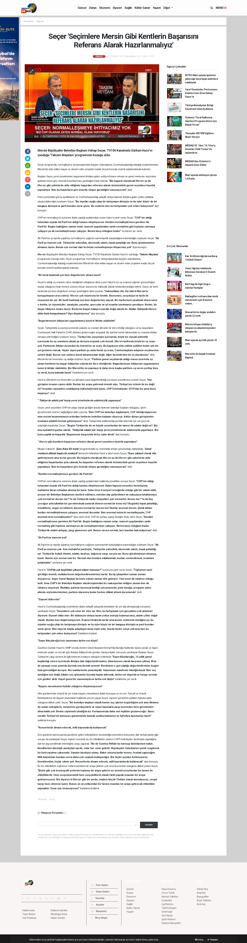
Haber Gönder (58, 918)
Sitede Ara (202, 889)
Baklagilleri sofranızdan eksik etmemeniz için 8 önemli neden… (201, 300)
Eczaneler (167, 900)
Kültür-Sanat (142, 7)
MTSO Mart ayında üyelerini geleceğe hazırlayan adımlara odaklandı (201, 79)
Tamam (212, 939)
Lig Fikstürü (167, 904)
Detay (199, 939)
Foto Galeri (99, 885)
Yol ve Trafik (168, 892)
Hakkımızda (28, 910)
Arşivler (97, 904)
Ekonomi (104, 7)
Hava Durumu (169, 889)
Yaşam (157, 7)
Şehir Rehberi (169, 919)
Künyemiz (99, 911)
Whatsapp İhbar (59, 914)
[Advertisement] (193, 214)
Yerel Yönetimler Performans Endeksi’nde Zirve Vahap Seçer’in (201, 93)
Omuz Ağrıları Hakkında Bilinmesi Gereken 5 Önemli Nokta (200, 272)
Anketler (201, 892)
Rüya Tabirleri (204, 900)
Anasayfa (28, 21)
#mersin (42, 799)
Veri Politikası (29, 918)
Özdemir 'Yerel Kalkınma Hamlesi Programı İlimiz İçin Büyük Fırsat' (201, 121)
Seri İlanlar (167, 915)
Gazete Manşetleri (171, 923)
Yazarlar (98, 898)
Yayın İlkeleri (28, 914)
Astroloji (201, 904)
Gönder (149, 824)
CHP (133, 412)
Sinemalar (167, 911)
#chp (52, 799)
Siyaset (117, 7)
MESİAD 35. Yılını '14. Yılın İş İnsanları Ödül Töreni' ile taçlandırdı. (200, 149)
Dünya (93, 7)
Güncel (82, 7)
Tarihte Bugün (169, 908)
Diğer (167, 7)
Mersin (140, 180)
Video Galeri (100, 891)
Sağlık (128, 7)
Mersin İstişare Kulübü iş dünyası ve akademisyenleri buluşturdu (200, 328)
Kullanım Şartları (59, 910)
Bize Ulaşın (99, 917)
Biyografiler (203, 896)
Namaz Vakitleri (170, 896)
